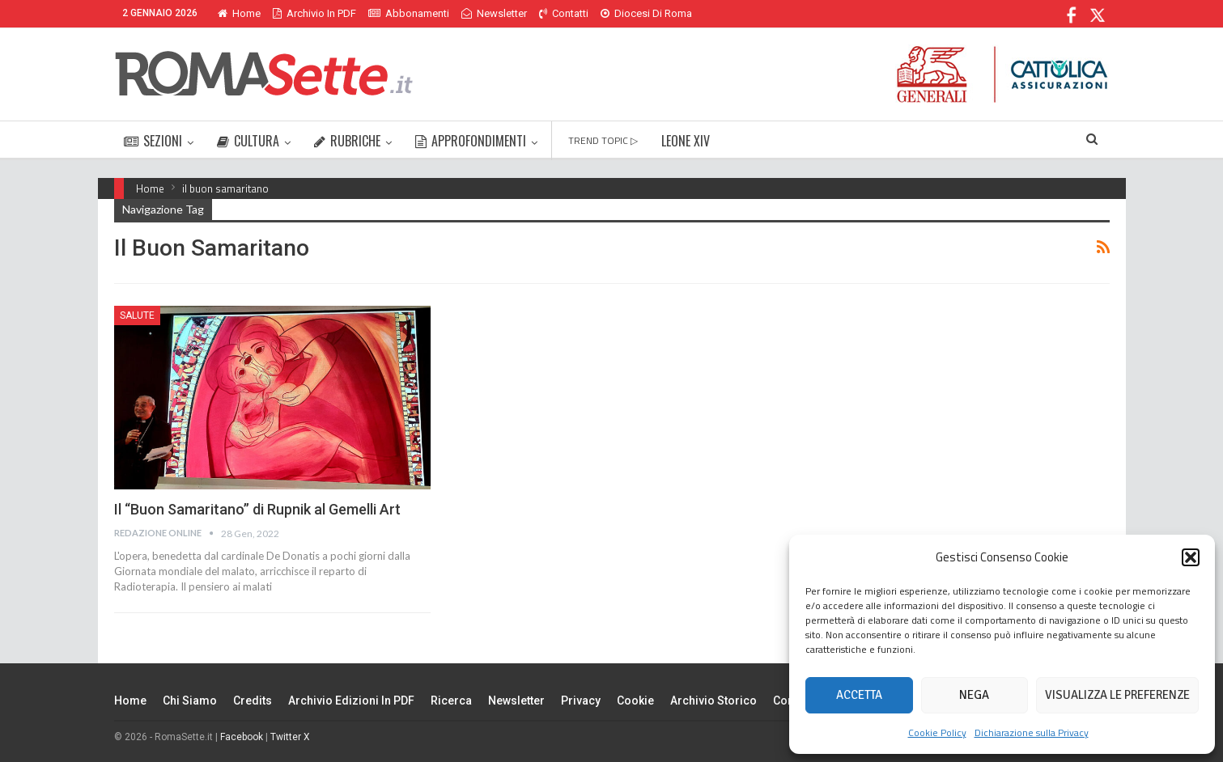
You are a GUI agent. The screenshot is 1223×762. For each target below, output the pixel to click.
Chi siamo (190, 700)
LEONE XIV (685, 140)
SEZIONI (153, 140)
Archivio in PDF (314, 13)
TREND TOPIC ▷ (603, 140)
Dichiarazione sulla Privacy (1032, 732)
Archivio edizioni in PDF (351, 700)
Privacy (581, 700)
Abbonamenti (408, 13)
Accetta (859, 695)
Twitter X (290, 737)
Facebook (241, 737)
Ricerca (451, 700)
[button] (1191, 557)
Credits (252, 700)
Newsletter (494, 13)
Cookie (635, 700)
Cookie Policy (937, 732)
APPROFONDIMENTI (470, 140)
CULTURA (248, 140)
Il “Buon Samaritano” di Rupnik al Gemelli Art (257, 509)
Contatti (563, 13)
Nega (974, 695)
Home (239, 13)
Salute (137, 315)
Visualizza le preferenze (1117, 695)
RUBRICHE (347, 140)
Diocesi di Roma (646, 13)
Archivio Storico (713, 700)
